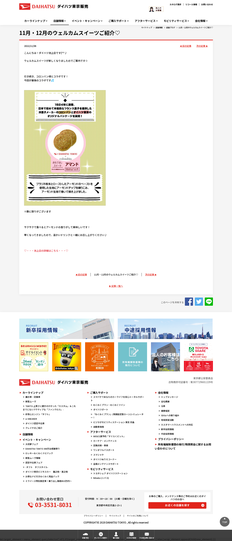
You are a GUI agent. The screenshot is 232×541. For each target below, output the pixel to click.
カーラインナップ (34, 21)
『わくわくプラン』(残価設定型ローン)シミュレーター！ (117, 416)
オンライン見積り (100, 538)
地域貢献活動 (167, 419)
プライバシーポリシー (171, 439)
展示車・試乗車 (32, 396)
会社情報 (200, 21)
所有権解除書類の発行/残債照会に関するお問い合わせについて (183, 446)
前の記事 (186, 45)
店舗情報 (58, 21)
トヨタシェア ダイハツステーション (110, 473)
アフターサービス (145, 21)
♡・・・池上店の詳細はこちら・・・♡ (46, 250)
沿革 (163, 406)
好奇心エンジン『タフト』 (38, 414)
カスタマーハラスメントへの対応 (177, 424)
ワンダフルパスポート (103, 450)
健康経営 (165, 410)
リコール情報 (191, 4)
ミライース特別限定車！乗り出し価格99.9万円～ (48, 481)
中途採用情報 (167, 433)
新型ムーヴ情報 (32, 458)
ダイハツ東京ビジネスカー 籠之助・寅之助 (46, 471)
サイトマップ (115, 515)
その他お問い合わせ (146, 538)
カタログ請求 (175, 4)
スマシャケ (98, 454)
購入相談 (116, 538)
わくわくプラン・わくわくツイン (109, 404)
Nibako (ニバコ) (101, 477)
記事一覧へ (117, 286)
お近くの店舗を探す (177, 505)
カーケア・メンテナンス (105, 440)
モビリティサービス (175, 21)
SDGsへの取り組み (170, 415)
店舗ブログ (170, 27)
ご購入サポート (117, 21)
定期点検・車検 (100, 445)
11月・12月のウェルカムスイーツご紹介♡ (196, 27)
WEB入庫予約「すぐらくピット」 (109, 436)
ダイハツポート (100, 409)
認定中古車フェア (33, 462)
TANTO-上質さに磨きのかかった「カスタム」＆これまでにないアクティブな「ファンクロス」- (49, 407)
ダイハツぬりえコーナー (105, 459)
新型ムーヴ (30, 401)
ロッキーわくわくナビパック (39, 453)
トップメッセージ (169, 396)
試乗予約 (85, 538)
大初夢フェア (31, 444)
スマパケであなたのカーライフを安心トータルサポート (117, 398)
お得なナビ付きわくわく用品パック (43, 476)
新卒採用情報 (167, 429)
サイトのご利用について (138, 515)
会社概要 (165, 401)
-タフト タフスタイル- (36, 467)
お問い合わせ (207, 4)
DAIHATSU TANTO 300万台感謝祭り (42, 448)
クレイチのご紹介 (33, 427)
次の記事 (200, 45)
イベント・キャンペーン (86, 21)
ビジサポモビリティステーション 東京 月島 (113, 422)
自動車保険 (98, 426)
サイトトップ (146, 27)
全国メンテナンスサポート (106, 463)
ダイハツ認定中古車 (35, 423)
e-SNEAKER (31, 418)
